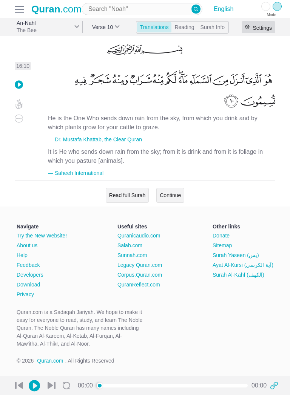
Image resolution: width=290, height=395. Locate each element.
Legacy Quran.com (139, 265)
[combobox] (142, 9)
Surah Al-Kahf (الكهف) (238, 275)
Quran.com (50, 361)
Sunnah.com (132, 255)
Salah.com (129, 245)
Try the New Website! (42, 236)
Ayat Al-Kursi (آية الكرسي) (243, 265)
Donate (221, 236)
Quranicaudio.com (138, 236)
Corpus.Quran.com (139, 275)
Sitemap (222, 245)
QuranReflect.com (138, 285)
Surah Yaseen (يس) (236, 255)
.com (56, 9)
